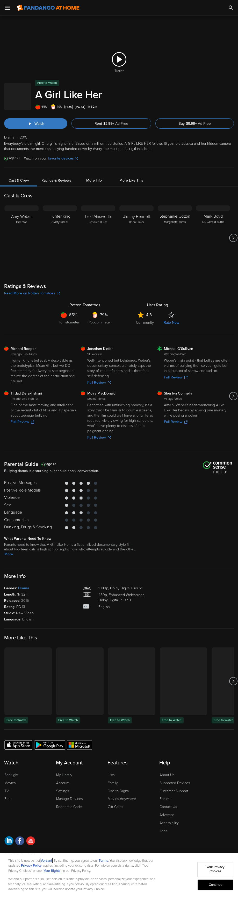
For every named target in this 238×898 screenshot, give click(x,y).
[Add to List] (231, 106)
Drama (23, 588)
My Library (64, 775)
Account (62, 783)
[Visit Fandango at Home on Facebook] (20, 841)
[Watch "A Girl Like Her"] (35, 123)
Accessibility (169, 823)
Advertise (167, 815)
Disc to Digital (118, 791)
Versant (46, 861)
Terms (103, 861)
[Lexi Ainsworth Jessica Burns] (98, 238)
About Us (167, 775)
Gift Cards (115, 807)
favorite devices (63, 158)
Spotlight (11, 775)
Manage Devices (69, 799)
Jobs (163, 831)
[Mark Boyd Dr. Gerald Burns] (213, 238)
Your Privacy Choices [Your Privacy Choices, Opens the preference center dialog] (215, 869)
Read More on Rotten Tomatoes (32, 293)
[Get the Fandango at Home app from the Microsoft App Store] (79, 744)
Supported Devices (175, 783)
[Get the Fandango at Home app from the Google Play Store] (50, 744)
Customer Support (174, 791)
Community (145, 322)
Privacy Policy (31, 866)
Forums (165, 799)
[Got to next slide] (233, 238)
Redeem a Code (69, 807)
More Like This (131, 180)
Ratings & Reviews (56, 180)
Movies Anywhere (122, 799)
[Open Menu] (7, 8)
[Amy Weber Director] (21, 238)
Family (113, 783)
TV (6, 791)
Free (8, 799)
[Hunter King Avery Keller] (59, 238)
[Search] (231, 8)
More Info (94, 180)
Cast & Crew (19, 180)
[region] (119, 875)
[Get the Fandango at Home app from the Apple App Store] (18, 744)
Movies (10, 783)
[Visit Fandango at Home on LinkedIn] (9, 841)
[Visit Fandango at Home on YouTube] (30, 841)
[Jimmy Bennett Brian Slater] (136, 238)
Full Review (99, 382)
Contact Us (168, 807)
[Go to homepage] (48, 8)
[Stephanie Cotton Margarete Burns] (174, 238)
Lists (111, 775)
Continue (215, 885)
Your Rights (52, 871)
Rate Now (171, 322)
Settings (62, 791)
